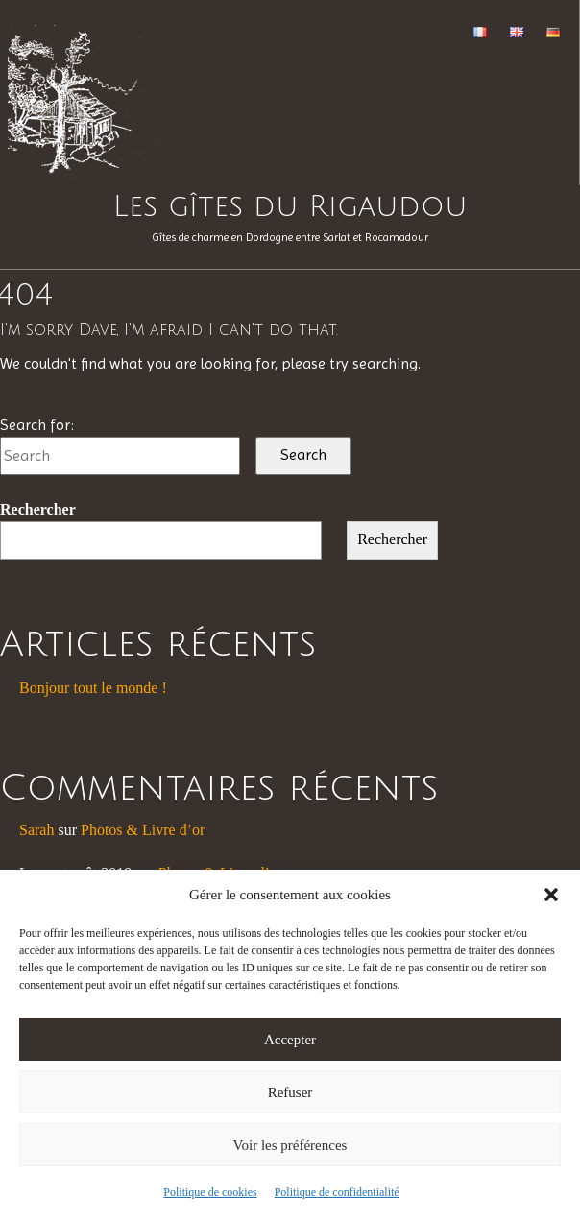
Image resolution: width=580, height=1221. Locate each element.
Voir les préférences (290, 1145)
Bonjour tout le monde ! (93, 688)
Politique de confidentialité (337, 1192)
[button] (551, 894)
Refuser (290, 1092)
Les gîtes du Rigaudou (290, 207)
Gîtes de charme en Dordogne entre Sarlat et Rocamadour (290, 237)
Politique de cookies (209, 1192)
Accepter (290, 1039)
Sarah (36, 830)
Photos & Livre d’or (143, 830)
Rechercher (38, 509)
